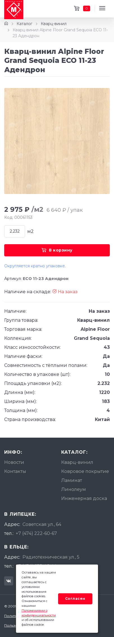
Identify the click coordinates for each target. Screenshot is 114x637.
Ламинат (71, 480)
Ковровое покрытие (85, 471)
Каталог (24, 23)
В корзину (57, 250)
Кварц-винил (54, 23)
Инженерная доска (84, 498)
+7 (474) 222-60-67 (36, 533)
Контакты (15, 471)
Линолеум (73, 489)
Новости (14, 462)
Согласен (75, 598)
